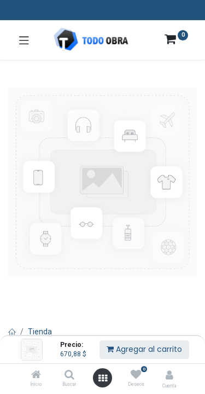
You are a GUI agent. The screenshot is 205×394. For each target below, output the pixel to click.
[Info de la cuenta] (169, 375)
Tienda (40, 331)
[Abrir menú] (102, 378)
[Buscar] (69, 375)
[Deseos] (135, 374)
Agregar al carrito (144, 349)
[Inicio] (36, 375)
